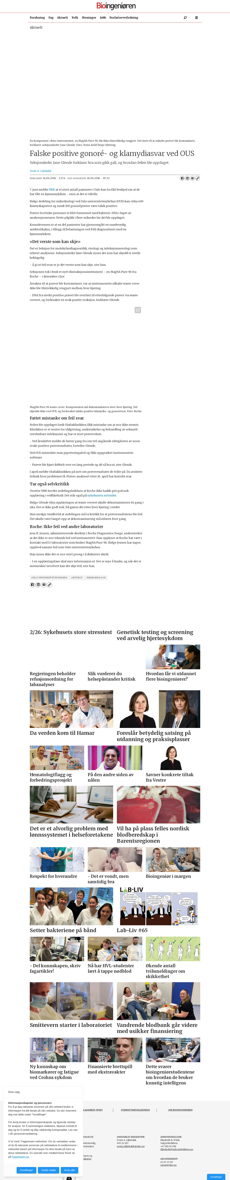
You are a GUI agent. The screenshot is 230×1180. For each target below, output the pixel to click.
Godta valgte (48, 1170)
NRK (52, 189)
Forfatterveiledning (123, 17)
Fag (51, 17)
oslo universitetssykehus (49, 577)
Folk (75, 17)
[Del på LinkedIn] (187, 178)
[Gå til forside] (116, 6)
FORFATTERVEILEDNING (135, 1110)
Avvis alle (69, 1170)
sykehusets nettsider (101, 495)
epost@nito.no (168, 1165)
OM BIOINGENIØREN (180, 1110)
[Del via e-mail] (192, 178)
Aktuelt (62, 17)
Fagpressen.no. (20, 1156)
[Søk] (185, 17)
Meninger (89, 17)
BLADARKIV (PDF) (92, 1110)
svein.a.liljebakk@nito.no (131, 1146)
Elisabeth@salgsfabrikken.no (176, 1149)
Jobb (103, 17)
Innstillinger (216, 1177)
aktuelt (77, 577)
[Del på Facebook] (182, 178)
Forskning (37, 17)
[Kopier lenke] (197, 178)
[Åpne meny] (196, 17)
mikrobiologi (96, 577)
